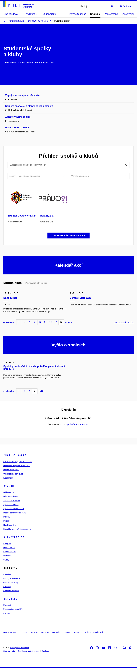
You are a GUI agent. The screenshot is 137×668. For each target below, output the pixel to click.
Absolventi (128, 14)
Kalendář (7, 605)
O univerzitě (13, 537)
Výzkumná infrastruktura (13, 509)
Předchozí (9, 322)
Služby (6, 560)
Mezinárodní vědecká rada (14, 513)
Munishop (78, 632)
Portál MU (45, 632)
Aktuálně (10, 598)
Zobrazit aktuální (36, 283)
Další (68, 322)
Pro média (7, 613)
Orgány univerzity (10, 582)
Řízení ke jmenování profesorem (17, 529)
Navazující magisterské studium (16, 466)
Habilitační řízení (10, 525)
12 (50, 322)
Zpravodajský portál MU (13, 609)
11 (45, 322)
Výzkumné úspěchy (11, 500)
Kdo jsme (7, 543)
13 (55, 322)
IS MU (25, 632)
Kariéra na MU (9, 552)
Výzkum (8, 486)
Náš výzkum (8, 492)
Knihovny (7, 587)
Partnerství (8, 556)
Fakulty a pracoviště (11, 578)
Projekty (6, 521)
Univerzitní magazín (11, 632)
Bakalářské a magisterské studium (17, 462)
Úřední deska (9, 547)
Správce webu (9, 651)
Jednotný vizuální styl (94, 632)
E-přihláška (8, 478)
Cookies (45, 651)
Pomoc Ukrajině (77, 14)
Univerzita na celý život (13, 474)
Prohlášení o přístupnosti (28, 651)
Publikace (7, 517)
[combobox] (33, 176)
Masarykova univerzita (19, 648)
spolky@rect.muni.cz (77, 424)
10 (40, 322)
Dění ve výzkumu (10, 496)
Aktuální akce (124, 322)
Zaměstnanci (111, 14)
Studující (95, 14)
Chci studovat (14, 455)
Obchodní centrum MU (61, 632)
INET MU (34, 632)
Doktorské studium (11, 470)
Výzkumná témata (10, 504)
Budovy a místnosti (11, 591)
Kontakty (7, 574)
